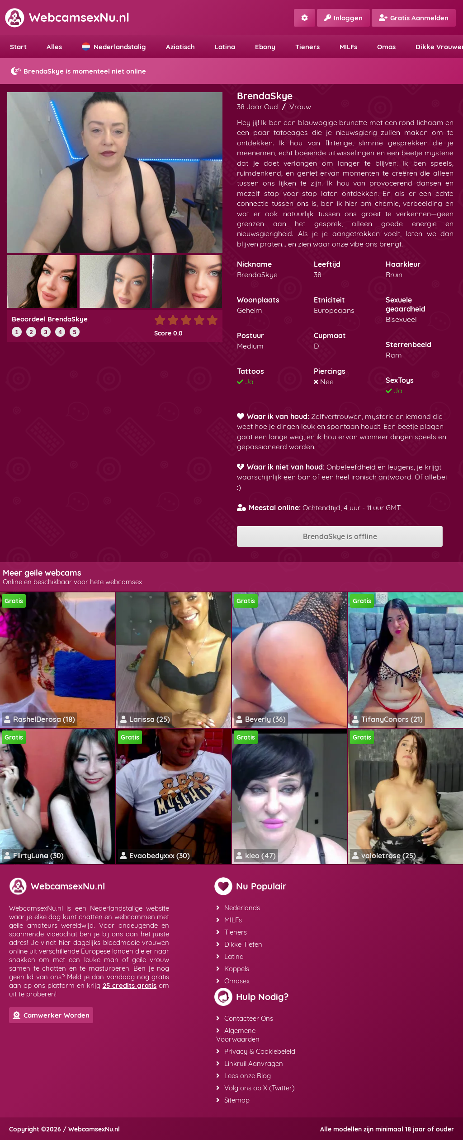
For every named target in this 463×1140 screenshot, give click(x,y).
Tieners (307, 46)
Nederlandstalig (114, 46)
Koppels (232, 968)
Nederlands (238, 907)
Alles (54, 46)
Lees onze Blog (243, 1075)
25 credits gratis (130, 985)
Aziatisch (180, 46)
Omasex (233, 981)
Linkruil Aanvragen (249, 1063)
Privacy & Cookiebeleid (255, 1051)
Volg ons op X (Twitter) (255, 1088)
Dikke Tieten (239, 944)
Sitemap (233, 1100)
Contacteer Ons (244, 1018)
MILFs (348, 46)
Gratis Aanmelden (414, 18)
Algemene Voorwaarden (238, 1034)
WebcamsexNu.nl (67, 17)
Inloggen (343, 18)
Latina (225, 46)
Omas (386, 46)
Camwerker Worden (51, 1015)
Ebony (265, 46)
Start (18, 46)
